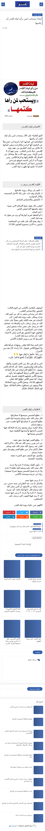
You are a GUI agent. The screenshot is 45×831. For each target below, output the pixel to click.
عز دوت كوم (13, 826)
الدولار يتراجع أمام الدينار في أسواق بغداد (25, 249)
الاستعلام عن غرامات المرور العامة (21, 707)
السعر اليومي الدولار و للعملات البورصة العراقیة (23, 244)
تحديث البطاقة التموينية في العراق (21, 791)
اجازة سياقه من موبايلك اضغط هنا (21, 767)
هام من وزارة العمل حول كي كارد (28, 246)
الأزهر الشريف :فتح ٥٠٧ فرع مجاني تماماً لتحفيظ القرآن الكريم (13, 641)
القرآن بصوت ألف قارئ (12, 579)
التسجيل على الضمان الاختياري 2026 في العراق (17, 803)
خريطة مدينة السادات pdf (24, 815)
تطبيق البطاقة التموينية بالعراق (22, 719)
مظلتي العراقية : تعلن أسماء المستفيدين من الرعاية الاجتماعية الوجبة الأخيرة (22, 241)
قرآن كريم (37, 15)
